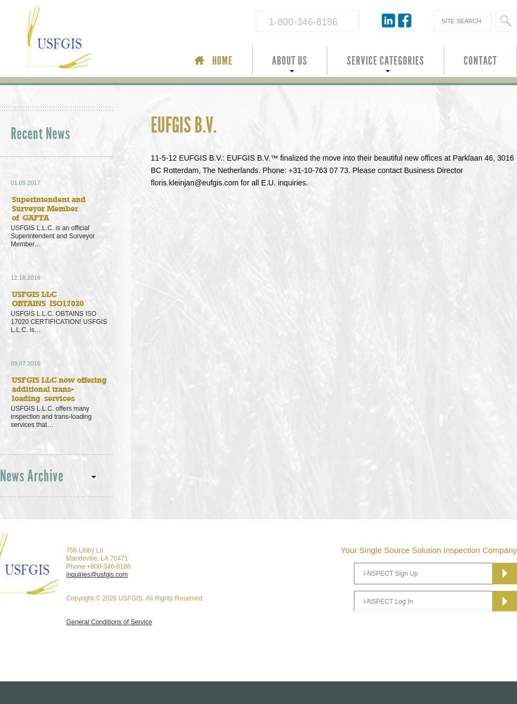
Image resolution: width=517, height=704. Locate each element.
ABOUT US (290, 61)
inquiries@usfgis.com (97, 574)
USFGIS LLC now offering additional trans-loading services (59, 389)
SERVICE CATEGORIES (385, 61)
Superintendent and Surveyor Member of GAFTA (49, 208)
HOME (222, 61)
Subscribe (504, 573)
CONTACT (480, 61)
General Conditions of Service (109, 622)
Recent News (41, 134)
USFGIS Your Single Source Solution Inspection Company (93, 41)
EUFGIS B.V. (183, 126)
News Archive (32, 476)
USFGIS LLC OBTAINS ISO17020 (48, 298)
